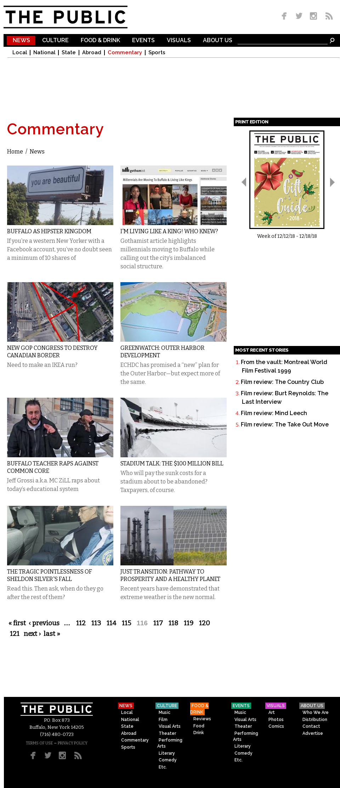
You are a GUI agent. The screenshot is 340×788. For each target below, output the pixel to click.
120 (204, 623)
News (21, 41)
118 (173, 623)
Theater (167, 733)
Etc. (163, 767)
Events (143, 41)
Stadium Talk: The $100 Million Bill (171, 463)
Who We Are (315, 712)
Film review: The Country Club (282, 382)
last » (52, 634)
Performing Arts (169, 743)
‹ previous (44, 623)
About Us (217, 41)
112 (81, 623)
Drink (198, 732)
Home (15, 151)
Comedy (168, 760)
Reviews (202, 718)
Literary (167, 753)
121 (14, 634)
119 (188, 623)
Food (198, 725)
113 (96, 623)
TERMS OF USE (39, 743)
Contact (311, 726)
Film (163, 719)
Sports (156, 52)
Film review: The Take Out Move (285, 424)
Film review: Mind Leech (274, 413)
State (69, 52)
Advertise (312, 733)
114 (111, 623)
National (44, 52)
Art (271, 712)
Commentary (125, 52)
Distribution (314, 719)
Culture (55, 41)
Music (164, 712)
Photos (276, 719)
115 (126, 623)
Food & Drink (100, 41)
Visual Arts (170, 726)
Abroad (91, 52)
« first (17, 623)
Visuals (179, 41)
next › (32, 634)
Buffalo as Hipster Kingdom (49, 231)
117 (158, 623)
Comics (276, 726)
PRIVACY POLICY (72, 743)
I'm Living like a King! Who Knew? (169, 231)
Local (19, 52)
